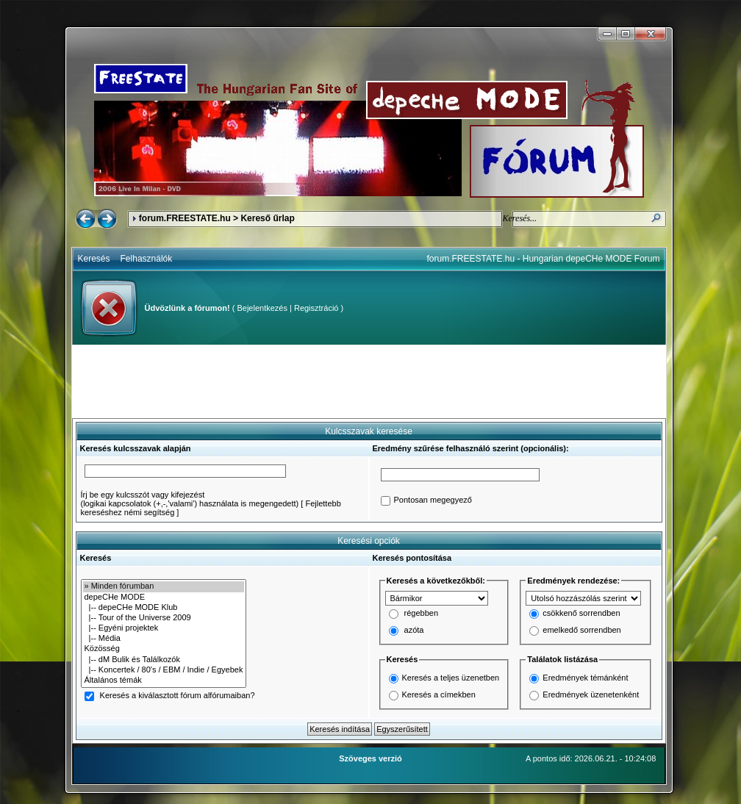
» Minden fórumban (164, 586)
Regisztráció (316, 308)
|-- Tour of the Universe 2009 (164, 618)
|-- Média (164, 638)
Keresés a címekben (439, 694)
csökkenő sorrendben (581, 613)
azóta (414, 630)
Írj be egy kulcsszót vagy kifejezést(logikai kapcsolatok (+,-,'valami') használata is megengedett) (190, 499)
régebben (421, 613)
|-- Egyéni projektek (164, 628)
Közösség (164, 649)
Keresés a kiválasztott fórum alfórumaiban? (177, 696)
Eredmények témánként (585, 677)
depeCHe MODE (164, 597)
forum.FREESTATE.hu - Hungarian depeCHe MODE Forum (543, 259)
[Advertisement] (369, 381)
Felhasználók (147, 259)
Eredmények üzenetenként (591, 694)
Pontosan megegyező (433, 500)
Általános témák (164, 680)
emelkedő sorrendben (581, 630)
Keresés (94, 259)
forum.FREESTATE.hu (185, 218)
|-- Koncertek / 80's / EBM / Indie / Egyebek (164, 670)
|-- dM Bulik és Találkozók (164, 660)
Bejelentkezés (262, 308)
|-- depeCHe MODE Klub (164, 608)
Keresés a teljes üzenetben (451, 677)
